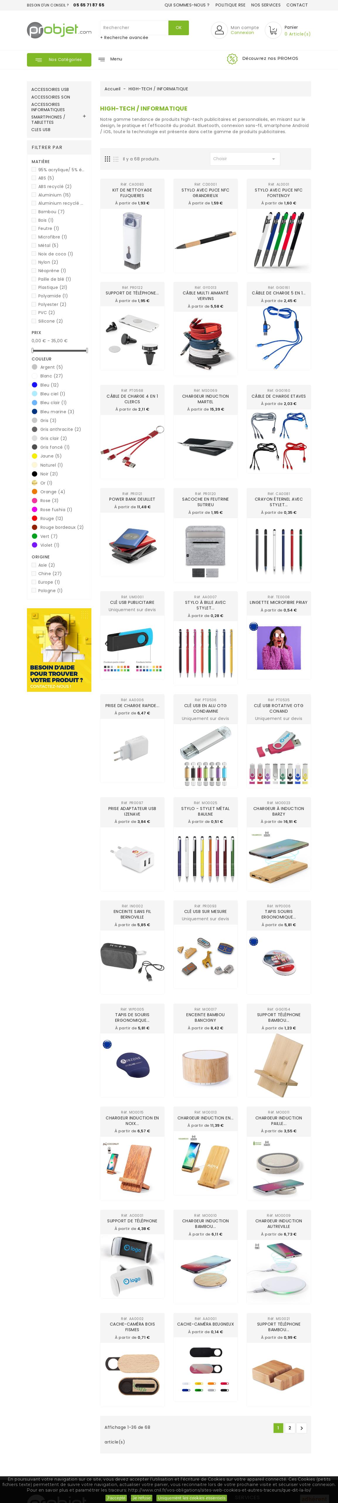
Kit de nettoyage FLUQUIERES (132, 193)
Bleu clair (53, 403)
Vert (49, 536)
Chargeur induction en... (205, 1117)
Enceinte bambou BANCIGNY (205, 1017)
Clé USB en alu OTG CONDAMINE (205, 708)
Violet (50, 545)
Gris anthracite (60, 429)
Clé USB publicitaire (132, 602)
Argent (51, 367)
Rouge (52, 518)
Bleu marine (57, 412)
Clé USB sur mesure (205, 911)
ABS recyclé (55, 186)
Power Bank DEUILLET (132, 499)
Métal (48, 245)
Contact (297, 5)
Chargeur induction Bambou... (205, 1223)
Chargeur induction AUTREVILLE (278, 1223)
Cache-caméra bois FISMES (132, 1326)
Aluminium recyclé (61, 203)
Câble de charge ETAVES (279, 396)
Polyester (52, 304)
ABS (46, 178)
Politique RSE (231, 5)
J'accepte (116, 1498)
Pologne (50, 591)
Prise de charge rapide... (132, 705)
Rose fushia (56, 510)
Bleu (49, 385)
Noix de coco (56, 254)
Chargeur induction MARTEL (205, 398)
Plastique (53, 287)
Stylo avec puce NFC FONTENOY (279, 193)
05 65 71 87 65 (88, 5)
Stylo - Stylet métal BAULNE (205, 810)
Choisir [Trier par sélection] (245, 158)
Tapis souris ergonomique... (279, 914)
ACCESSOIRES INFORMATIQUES (48, 107)
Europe (49, 582)
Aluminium (54, 195)
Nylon (48, 262)
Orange (53, 492)
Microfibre (52, 237)
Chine (50, 574)
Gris (48, 420)
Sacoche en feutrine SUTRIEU (205, 502)
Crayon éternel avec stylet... (279, 502)
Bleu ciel (53, 394)
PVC (46, 313)
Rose (49, 501)
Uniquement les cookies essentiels (192, 1498)
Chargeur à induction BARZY (278, 810)
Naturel (51, 465)
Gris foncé (55, 447)
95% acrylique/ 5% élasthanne (61, 170)
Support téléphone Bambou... (279, 1017)
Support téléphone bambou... (279, 1326)
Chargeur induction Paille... (278, 1120)
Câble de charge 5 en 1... (279, 293)
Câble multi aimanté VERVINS (206, 295)
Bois (46, 220)
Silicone (50, 321)
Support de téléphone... (132, 293)
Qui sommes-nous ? (187, 5)
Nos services (266, 5)
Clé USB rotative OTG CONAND (278, 708)
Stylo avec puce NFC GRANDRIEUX (206, 193)
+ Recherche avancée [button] (124, 37)
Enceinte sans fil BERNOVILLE (132, 914)
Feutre (48, 228)
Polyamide (53, 296)
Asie (46, 565)
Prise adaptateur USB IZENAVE (132, 810)
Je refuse (141, 1498)
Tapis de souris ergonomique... (132, 1017)
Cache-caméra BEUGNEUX (205, 1323)
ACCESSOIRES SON (50, 97)
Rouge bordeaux (62, 527)
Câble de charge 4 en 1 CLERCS (132, 398)
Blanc (51, 376)
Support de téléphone (132, 1220)
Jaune (51, 456)
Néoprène (52, 271)
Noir (49, 474)
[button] (235, 30)
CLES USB (40, 130)
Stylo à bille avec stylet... (205, 605)
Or (46, 483)
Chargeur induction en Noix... (132, 1120)
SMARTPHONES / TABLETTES (48, 120)
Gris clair (53, 438)
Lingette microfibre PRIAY (279, 602)
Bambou (51, 212)
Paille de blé (54, 279)
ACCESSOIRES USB (50, 89)
